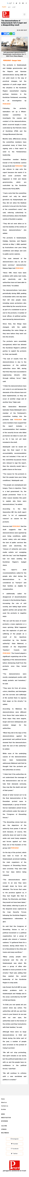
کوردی (13, 7)
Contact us (4, 1106)
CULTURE (4, 1126)
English (4, 7)
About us (4, 1103)
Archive (3, 1109)
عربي (9, 7)
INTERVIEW (4, 1121)
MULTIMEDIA (5, 1133)
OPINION (3, 1129)
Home (3, 1099)
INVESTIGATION (6, 1118)
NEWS (3, 1114)
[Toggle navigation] (24, 14)
